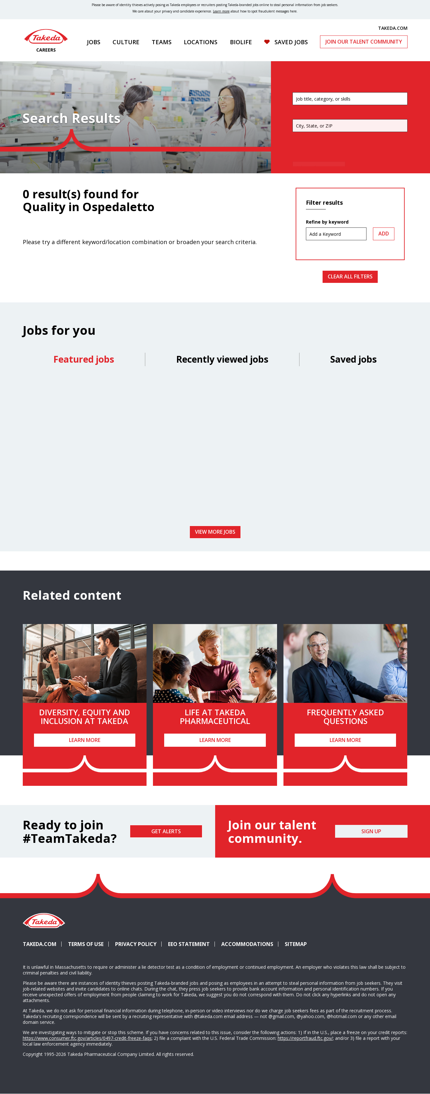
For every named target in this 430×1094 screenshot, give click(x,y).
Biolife (241, 42)
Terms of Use (86, 944)
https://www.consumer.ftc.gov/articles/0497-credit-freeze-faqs (87, 1038)
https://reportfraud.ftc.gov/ (305, 1038)
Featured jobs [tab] (83, 359)
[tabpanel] (215, 448)
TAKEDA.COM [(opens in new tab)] (393, 28)
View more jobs (215, 531)
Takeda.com (39, 944)
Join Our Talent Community (363, 41)
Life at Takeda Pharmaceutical (215, 717)
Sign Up (371, 831)
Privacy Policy (135, 944)
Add (383, 233)
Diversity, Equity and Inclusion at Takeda (84, 717)
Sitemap (296, 944)
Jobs (93, 42)
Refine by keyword (327, 222)
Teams (162, 42)
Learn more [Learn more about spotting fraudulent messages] (221, 11)
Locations (200, 42)
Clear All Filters (350, 276)
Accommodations (249, 944)
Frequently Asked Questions (345, 717)
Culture (126, 42)
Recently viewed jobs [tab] (222, 359)
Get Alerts (166, 831)
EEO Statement (189, 944)
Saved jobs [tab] (353, 359)
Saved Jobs (291, 42)
